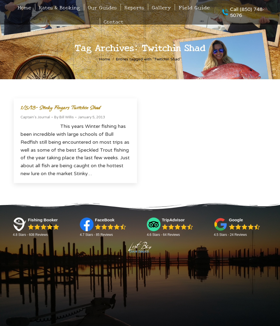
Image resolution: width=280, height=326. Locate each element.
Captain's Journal (35, 117)
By (64, 117)
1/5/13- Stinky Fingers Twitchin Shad (60, 107)
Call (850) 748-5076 (243, 12)
